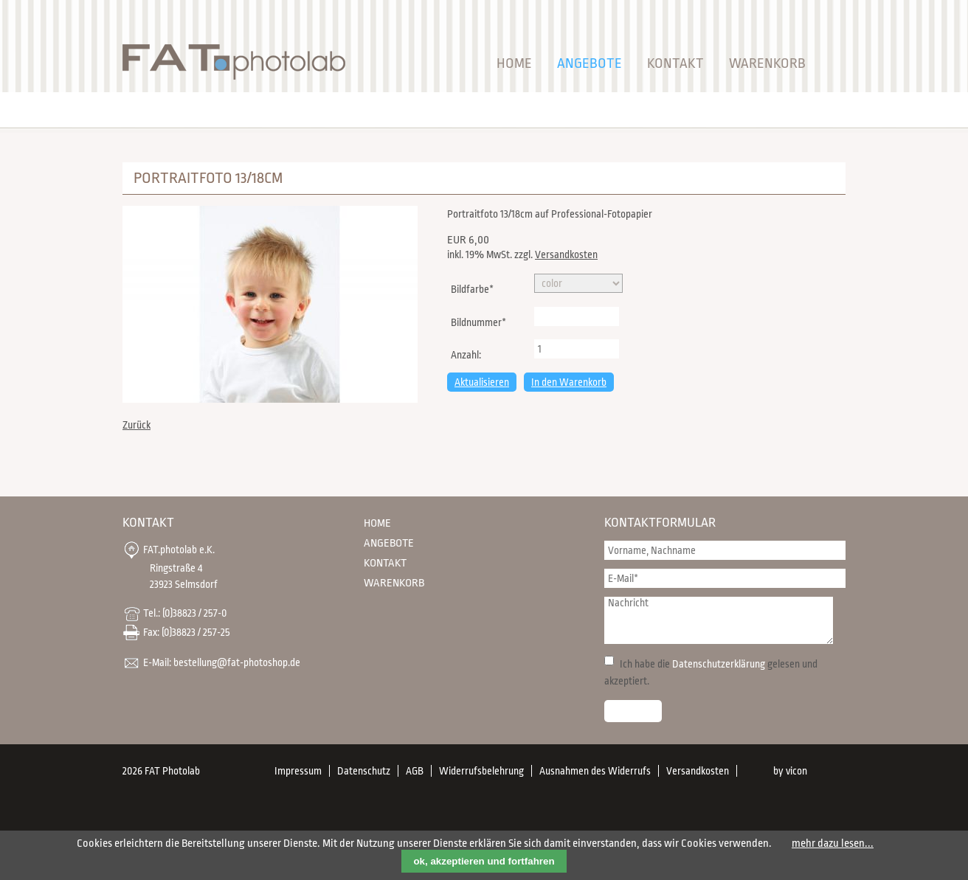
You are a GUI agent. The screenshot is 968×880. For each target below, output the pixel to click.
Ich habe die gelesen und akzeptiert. (710, 672)
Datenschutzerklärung (718, 664)
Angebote (589, 63)
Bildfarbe (472, 287)
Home (514, 63)
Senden (633, 711)
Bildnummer (478, 320)
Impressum (298, 771)
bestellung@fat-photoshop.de (236, 662)
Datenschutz (363, 771)
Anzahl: (466, 355)
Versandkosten (566, 254)
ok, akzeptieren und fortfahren (483, 861)
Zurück (136, 425)
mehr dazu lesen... (833, 843)
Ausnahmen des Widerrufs (595, 771)
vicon (796, 771)
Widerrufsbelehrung (481, 771)
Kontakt (675, 63)
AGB (415, 771)
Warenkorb (767, 63)
